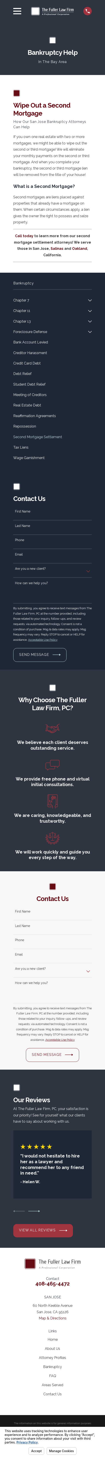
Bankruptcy (52, 1367)
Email (19, 554)
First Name (22, 511)
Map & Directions (53, 1318)
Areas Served (52, 1385)
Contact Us (52, 1394)
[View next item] (34, 1211)
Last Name (22, 526)
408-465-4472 (52, 1284)
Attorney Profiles (52, 1358)
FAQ (52, 1376)
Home (53, 1339)
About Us (52, 1349)
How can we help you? (31, 583)
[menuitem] (49, 300)
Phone (19, 540)
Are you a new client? (30, 568)
